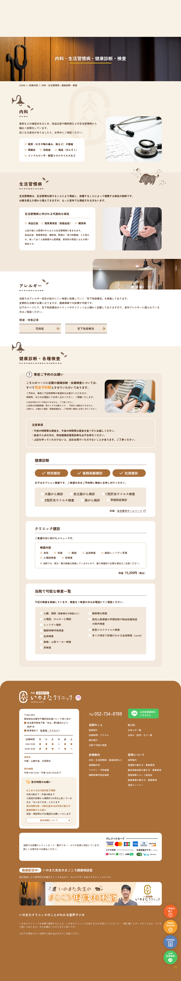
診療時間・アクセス (99, 735)
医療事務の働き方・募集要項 (142, 780)
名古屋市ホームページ (129, 511)
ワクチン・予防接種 (99, 770)
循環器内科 (94, 765)
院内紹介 (93, 740)
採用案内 (132, 760)
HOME (22, 85)
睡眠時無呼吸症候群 (99, 775)
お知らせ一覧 (134, 730)
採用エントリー (135, 785)
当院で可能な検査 (98, 745)
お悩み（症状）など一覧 (140, 735)
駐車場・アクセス (49, 730)
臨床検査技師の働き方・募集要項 (144, 770)
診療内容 (33, 85)
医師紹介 (93, 730)
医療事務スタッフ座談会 (140, 775)
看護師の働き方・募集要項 (141, 765)
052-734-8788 (108, 713)
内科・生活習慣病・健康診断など (105, 760)
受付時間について (49, 820)
